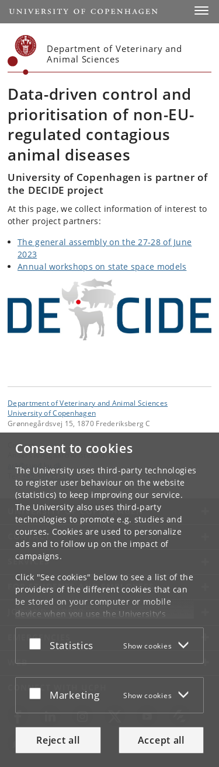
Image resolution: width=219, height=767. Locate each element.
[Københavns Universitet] (22, 55)
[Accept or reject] (38, 643)
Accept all (161, 740)
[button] (201, 10)
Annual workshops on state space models (102, 266)
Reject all (57, 740)
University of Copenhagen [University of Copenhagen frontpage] (52, 412)
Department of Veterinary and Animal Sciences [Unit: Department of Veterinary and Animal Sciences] (88, 402)
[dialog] (109, 600)
